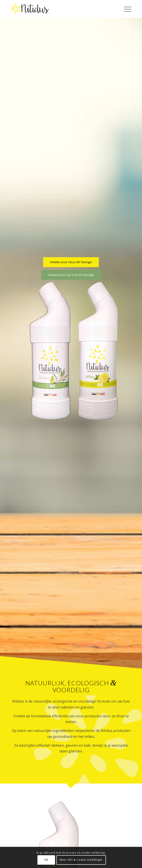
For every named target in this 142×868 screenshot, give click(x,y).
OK (46, 860)
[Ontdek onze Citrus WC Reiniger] (71, 262)
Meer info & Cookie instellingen (81, 860)
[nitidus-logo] (59, 9)
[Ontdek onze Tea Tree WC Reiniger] (71, 275)
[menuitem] (125, 9)
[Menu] (125, 9)
